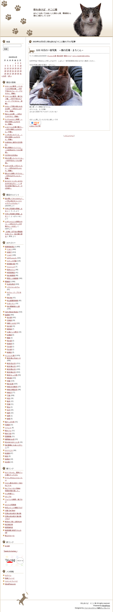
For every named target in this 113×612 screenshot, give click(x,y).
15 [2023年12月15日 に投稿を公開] (15, 68)
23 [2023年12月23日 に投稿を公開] (18, 71)
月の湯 (9, 346)
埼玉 (8, 398)
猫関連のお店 (10, 439)
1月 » (9, 76)
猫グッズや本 (10, 422)
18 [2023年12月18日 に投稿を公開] (5, 71)
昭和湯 (9, 329)
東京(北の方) (11, 363)
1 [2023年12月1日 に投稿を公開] (15, 63)
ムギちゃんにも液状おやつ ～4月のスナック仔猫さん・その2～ (13, 224)
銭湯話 (9, 352)
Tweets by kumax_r (10, 551)
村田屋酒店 (11, 272)
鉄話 (6, 456)
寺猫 (8, 381)
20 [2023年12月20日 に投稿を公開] (10, 71)
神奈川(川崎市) (12, 387)
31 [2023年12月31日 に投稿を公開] (20, 74)
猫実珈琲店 (9, 527)
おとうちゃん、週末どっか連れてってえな (13, 474)
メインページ (69, 136)
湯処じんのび (12, 323)
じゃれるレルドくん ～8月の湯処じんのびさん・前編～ (13, 137)
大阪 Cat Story (10, 510)
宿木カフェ (11, 270)
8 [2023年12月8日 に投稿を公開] (15, 66)
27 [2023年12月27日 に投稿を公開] (10, 74)
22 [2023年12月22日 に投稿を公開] (15, 71)
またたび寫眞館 (10, 505)
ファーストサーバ (90, 608)
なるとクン (11, 303)
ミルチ (9, 255)
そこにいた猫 (51, 56)
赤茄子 (9, 252)
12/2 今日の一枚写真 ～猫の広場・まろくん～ (60, 50)
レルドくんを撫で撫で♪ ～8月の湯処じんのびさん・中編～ (14, 129)
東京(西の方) (11, 369)
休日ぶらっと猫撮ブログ (13, 508)
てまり (9, 249)
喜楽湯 (9, 344)
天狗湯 (9, 320)
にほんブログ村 (35, 126)
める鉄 (7, 546)
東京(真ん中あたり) (14, 358)
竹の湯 (9, 349)
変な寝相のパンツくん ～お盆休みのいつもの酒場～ (13, 150)
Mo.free (9, 298)
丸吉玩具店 (11, 284)
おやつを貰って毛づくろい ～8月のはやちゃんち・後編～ (13, 168)
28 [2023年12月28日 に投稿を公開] (13, 74)
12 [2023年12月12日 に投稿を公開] (8, 68)
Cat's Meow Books (11, 312)
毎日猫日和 (9, 524)
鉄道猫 (7, 453)
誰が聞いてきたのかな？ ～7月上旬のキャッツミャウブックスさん (14, 201)
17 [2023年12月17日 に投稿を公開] (20, 68)
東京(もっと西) (12, 375)
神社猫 (9, 378)
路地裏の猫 (11, 264)
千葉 (8, 395)
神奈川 (9, 392)
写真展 (7, 425)
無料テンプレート (103, 608)
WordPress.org (10, 584)
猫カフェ (8, 431)
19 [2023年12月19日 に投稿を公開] (8, 71)
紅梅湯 (9, 335)
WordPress (106, 606)
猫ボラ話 (8, 433)
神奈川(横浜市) (12, 390)
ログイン (8, 575)
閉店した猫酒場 (12, 278)
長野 (8, 416)
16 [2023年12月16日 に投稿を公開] (18, 68)
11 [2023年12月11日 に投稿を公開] (5, 68)
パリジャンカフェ (13, 287)
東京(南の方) (11, 372)
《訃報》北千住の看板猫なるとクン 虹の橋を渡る (13, 234)
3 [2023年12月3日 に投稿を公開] (20, 63)
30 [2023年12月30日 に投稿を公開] (18, 74)
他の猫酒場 (11, 275)
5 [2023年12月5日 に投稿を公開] (7, 66)
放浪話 (7, 459)
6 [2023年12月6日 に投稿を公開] (10, 66)
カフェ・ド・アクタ (14, 292)
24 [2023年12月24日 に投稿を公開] (20, 71)
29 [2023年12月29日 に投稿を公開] (15, 74)
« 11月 (4, 76)
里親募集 (8, 436)
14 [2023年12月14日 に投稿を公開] (13, 68)
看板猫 (7, 281)
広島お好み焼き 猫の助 (13, 513)
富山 (8, 407)
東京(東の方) (11, 366)
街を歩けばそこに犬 (12, 442)
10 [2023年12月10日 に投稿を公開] (20, 66)
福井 (8, 413)
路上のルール (10, 536)
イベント (8, 428)
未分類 (7, 462)
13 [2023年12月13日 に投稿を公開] (10, 68)
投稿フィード (10, 578)
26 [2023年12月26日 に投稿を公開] (8, 74)
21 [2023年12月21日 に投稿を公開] (13, 71)
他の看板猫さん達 (13, 306)
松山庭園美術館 (12, 301)
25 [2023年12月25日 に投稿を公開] (5, 74)
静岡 (8, 419)
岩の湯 (9, 326)
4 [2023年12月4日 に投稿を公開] (5, 66)
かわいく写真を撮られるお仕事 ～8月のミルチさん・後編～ (13, 108)
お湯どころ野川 (12, 332)
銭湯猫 (7, 315)
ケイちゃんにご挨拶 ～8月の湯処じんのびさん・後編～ (13, 121)
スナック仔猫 (12, 261)
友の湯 (9, 317)
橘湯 (8, 338)
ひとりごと (9, 450)
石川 (8, 410)
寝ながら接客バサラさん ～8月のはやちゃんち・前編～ (14, 176)
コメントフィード (11, 581)
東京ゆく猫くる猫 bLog (13, 522)
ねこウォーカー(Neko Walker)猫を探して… (12, 489)
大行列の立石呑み (11, 155)
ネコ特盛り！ (10, 494)
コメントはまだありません (81, 56)
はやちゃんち (12, 258)
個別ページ (67, 56)
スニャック (11, 267)
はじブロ (8, 496)
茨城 (8, 404)
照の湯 (9, 341)
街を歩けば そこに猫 (45, 9)
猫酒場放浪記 (10, 247)
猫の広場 (60, 56)
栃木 (8, 401)
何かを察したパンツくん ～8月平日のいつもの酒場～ (14, 160)
